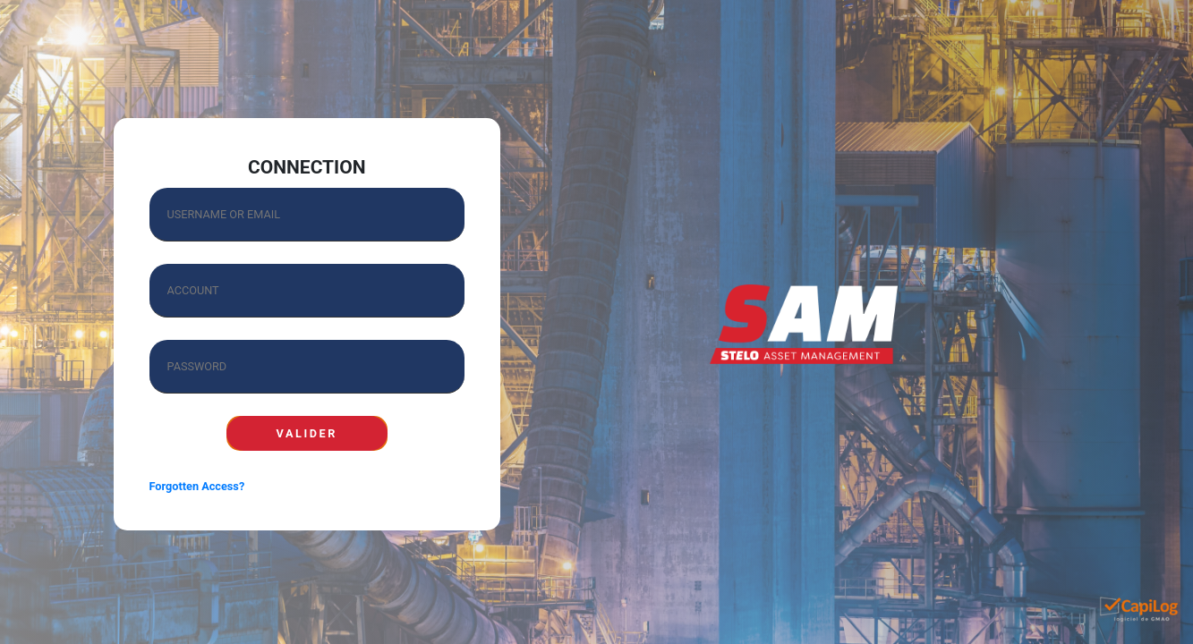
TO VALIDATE (307, 433)
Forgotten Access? (197, 486)
